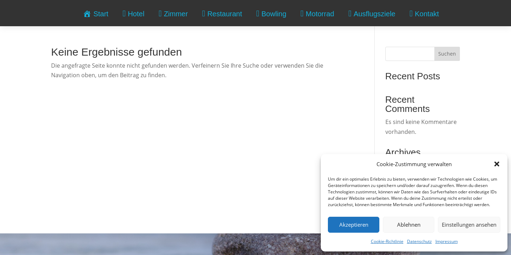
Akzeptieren (353, 224)
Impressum (446, 241)
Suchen (447, 53)
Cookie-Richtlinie (387, 241)
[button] (496, 164)
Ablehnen (409, 224)
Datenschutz (419, 241)
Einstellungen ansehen (469, 224)
